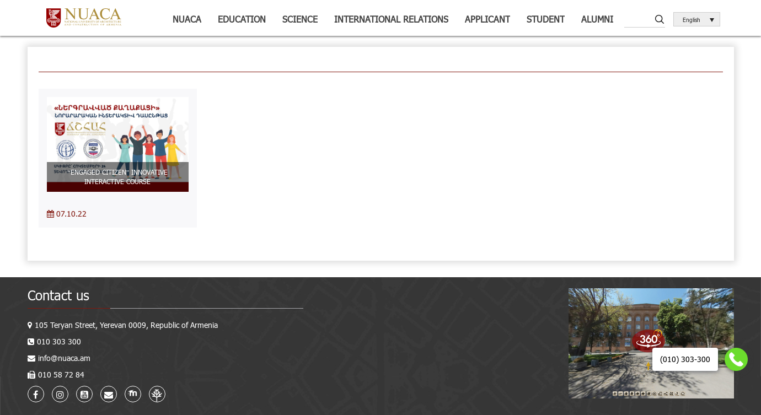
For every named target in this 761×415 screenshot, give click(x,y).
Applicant (487, 19)
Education (242, 19)
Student (546, 19)
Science (300, 19)
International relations (391, 19)
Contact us (58, 295)
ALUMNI (597, 19)
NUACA (187, 19)
